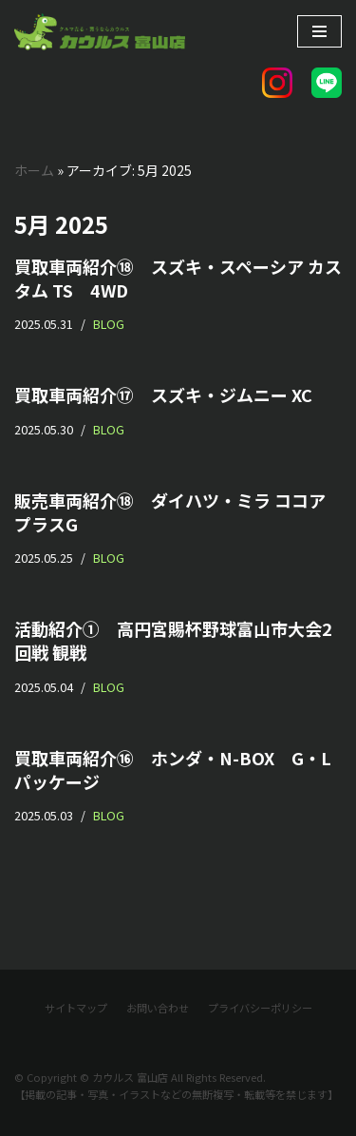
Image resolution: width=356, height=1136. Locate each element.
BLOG (108, 324)
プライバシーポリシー (260, 1007)
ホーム (34, 170)
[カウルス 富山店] (99, 31)
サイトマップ (76, 1007)
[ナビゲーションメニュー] (319, 31)
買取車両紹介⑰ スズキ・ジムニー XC (163, 394)
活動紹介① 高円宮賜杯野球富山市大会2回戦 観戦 (173, 640)
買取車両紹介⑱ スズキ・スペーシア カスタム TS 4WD (178, 278)
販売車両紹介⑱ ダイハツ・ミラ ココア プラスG (170, 512)
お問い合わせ (157, 1007)
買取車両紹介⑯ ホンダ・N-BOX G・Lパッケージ (172, 769)
